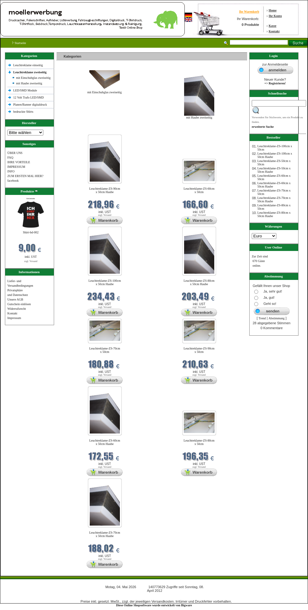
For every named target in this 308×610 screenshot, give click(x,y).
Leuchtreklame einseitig (28, 65)
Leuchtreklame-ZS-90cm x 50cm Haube (104, 190)
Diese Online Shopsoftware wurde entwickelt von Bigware (154, 605)
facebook (13, 180)
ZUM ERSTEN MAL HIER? (25, 176)
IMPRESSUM (16, 166)
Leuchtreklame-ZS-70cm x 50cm (104, 350)
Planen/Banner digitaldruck (30, 104)
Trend (262, 318)
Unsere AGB (15, 299)
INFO (10, 171)
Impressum (14, 318)
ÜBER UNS (14, 153)
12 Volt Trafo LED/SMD (28, 97)
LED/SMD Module (25, 90)
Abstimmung (277, 318)
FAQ (10, 157)
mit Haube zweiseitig (29, 83)
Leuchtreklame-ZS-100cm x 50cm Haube (105, 282)
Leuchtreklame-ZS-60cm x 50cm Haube (104, 442)
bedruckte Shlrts (23, 111)
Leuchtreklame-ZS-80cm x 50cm (199, 442)
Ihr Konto (275, 16)
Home (273, 10)
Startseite (19, 43)
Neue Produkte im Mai (72, 130)
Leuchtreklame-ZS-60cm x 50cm (199, 190)
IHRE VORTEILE (18, 162)
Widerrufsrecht (16, 308)
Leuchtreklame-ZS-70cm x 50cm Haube (104, 534)
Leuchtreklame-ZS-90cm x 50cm (199, 350)
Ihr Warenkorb (249, 11)
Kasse (272, 25)
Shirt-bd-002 (30, 232)
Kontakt (274, 31)
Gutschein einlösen (19, 304)
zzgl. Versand (31, 261)
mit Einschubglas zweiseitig (33, 77)
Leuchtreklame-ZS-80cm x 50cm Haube (199, 282)
